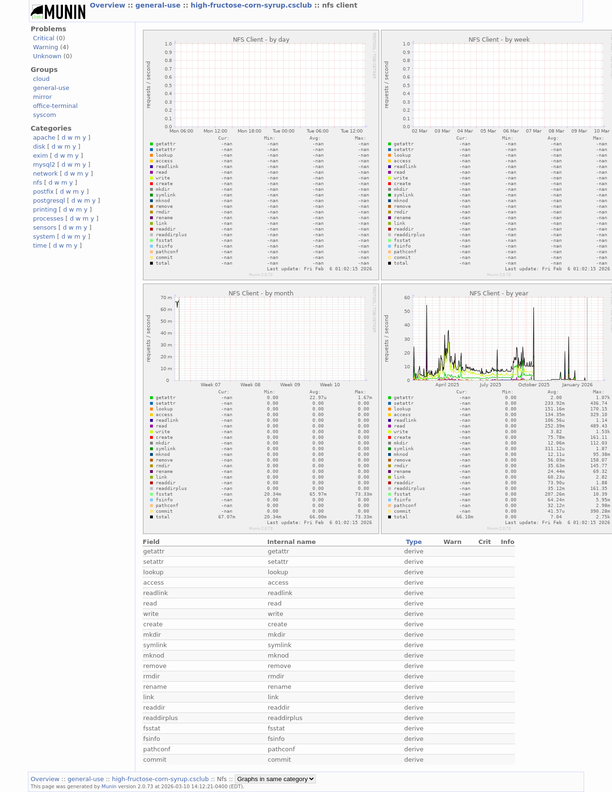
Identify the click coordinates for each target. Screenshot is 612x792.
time (40, 245)
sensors (45, 227)
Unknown (47, 56)
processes (48, 218)
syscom (44, 114)
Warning (45, 47)
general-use (159, 5)
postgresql (49, 200)
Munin (109, 786)
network (45, 173)
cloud (41, 78)
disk (39, 146)
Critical (43, 38)
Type (414, 541)
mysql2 (44, 164)
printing (45, 209)
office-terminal (55, 105)
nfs (38, 182)
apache (44, 137)
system (44, 236)
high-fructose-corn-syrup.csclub (252, 5)
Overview (109, 5)
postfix (43, 191)
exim (40, 155)
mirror (42, 96)
